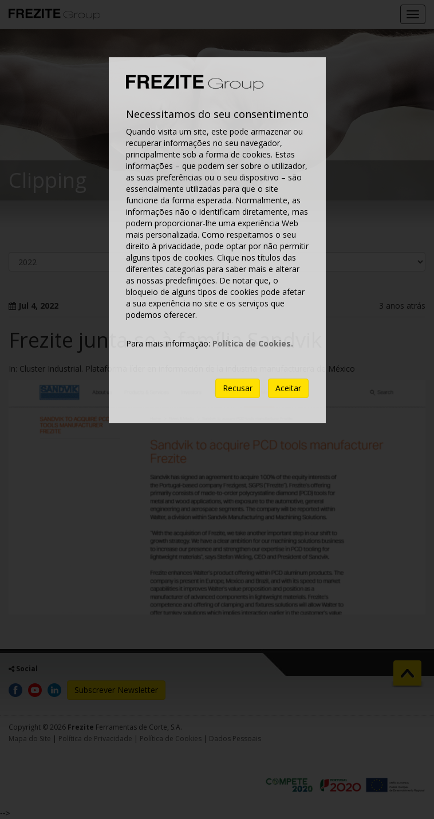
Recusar (237, 388)
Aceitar (288, 388)
